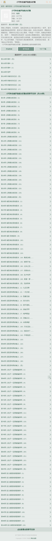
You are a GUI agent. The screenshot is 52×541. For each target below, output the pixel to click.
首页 (2, 6)
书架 (4, 2)
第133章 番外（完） (16, 24)
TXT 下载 (43, 49)
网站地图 (33, 538)
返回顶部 (49, 377)
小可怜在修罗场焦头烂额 (26, 2)
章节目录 (26, 49)
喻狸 (18, 13)
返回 (2, 2)
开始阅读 (9, 49)
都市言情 (9, 6)
